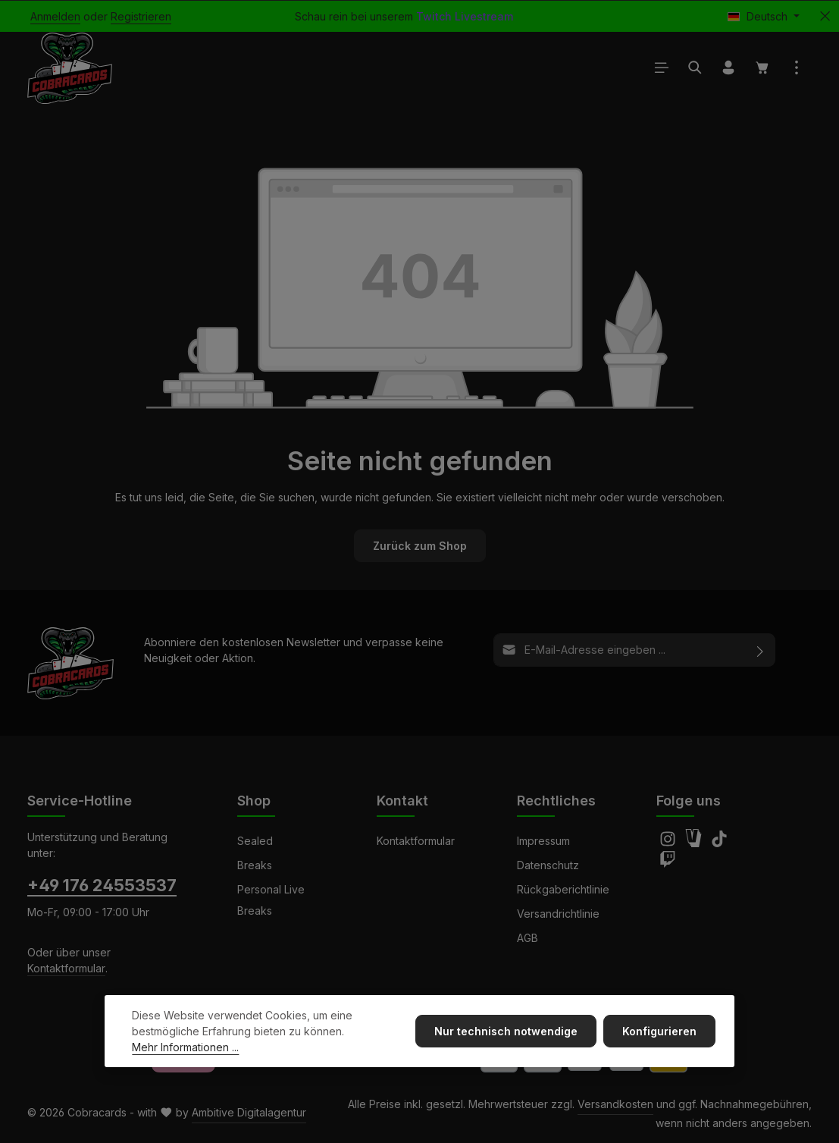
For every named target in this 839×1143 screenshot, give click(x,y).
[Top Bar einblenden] (796, 68)
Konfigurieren (660, 1036)
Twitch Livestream (464, 16)
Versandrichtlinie (558, 913)
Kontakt (402, 801)
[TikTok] (719, 843)
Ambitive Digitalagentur (249, 1112)
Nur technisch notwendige (507, 1036)
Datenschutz (548, 865)
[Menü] (661, 68)
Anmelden (55, 16)
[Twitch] (667, 863)
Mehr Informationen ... (185, 1052)
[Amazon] (695, 843)
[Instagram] (669, 843)
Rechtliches (556, 801)
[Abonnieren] (760, 650)
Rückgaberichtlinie (563, 889)
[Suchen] (695, 68)
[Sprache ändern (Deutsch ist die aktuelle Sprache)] (763, 16)
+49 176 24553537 (102, 885)
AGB (527, 937)
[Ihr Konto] (728, 68)
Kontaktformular (66, 968)
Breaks (254, 865)
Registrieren (141, 16)
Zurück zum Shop (420, 546)
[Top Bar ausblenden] (825, 16)
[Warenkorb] (762, 68)
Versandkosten (615, 1103)
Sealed (255, 840)
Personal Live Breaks (271, 900)
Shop (254, 801)
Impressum (543, 840)
